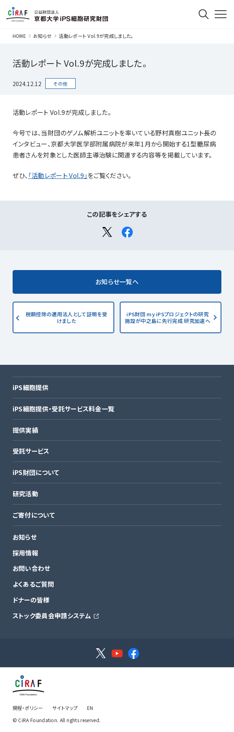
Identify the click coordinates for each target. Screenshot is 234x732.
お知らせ (42, 35)
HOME (19, 35)
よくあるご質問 (33, 584)
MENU (213, 3)
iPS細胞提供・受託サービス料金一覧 (64, 408)
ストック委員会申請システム (52, 615)
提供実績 (25, 430)
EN (90, 707)
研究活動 (25, 493)
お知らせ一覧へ (117, 281)
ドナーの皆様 (31, 599)
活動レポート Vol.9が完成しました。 (96, 35)
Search (204, 14)
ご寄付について (34, 515)
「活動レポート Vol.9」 (57, 175)
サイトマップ (65, 707)
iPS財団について (36, 472)
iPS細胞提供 (30, 387)
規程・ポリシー (28, 707)
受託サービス (31, 451)
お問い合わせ (31, 568)
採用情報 (25, 552)
